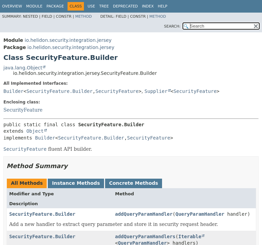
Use (91, 6)
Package (55, 6)
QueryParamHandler (199, 214)
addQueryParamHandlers (145, 236)
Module (34, 6)
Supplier (156, 91)
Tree (104, 6)
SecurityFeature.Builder (59, 91)
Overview (12, 6)
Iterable (189, 236)
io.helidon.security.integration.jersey (68, 40)
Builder (13, 91)
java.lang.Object (22, 67)
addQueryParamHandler (144, 214)
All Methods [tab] (27, 183)
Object (35, 131)
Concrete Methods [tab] (133, 183)
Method (83, 16)
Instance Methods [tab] (76, 183)
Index (148, 6)
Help (163, 6)
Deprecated (125, 6)
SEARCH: (172, 26)
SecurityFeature (117, 91)
